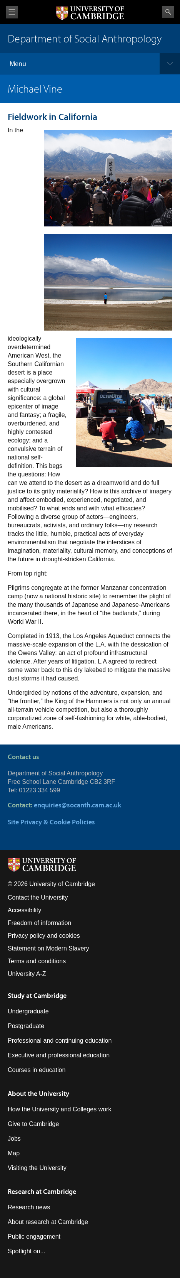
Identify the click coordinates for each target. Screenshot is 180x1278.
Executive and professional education (59, 1055)
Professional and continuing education (60, 1040)
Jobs (14, 1138)
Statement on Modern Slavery (48, 948)
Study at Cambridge (37, 995)
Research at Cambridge (42, 1191)
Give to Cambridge (33, 1124)
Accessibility (24, 910)
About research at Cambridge (48, 1222)
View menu (12, 12)
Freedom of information (39, 923)
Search (168, 12)
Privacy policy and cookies (44, 935)
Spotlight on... (26, 1251)
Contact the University (38, 897)
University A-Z (27, 974)
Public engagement (34, 1236)
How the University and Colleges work (59, 1109)
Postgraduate (26, 1026)
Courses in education (36, 1070)
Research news (29, 1207)
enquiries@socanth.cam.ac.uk (77, 804)
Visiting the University (37, 1168)
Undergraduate (28, 1011)
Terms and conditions (37, 961)
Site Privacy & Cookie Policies (51, 821)
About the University (38, 1093)
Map (14, 1153)
